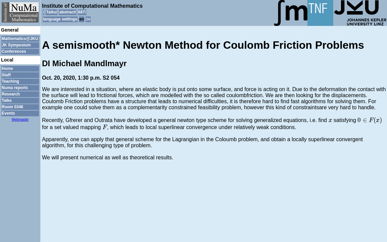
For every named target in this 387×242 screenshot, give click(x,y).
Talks (7, 100)
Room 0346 (12, 107)
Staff (6, 75)
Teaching (10, 81)
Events (8, 113)
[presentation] (330, 120)
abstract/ (67, 12)
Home (7, 68)
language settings (60, 19)
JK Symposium (16, 45)
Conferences (14, 51)
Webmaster (20, 119)
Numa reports (15, 87)
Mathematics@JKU (20, 38)
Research (11, 94)
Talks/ (51, 12)
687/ (82, 12)
